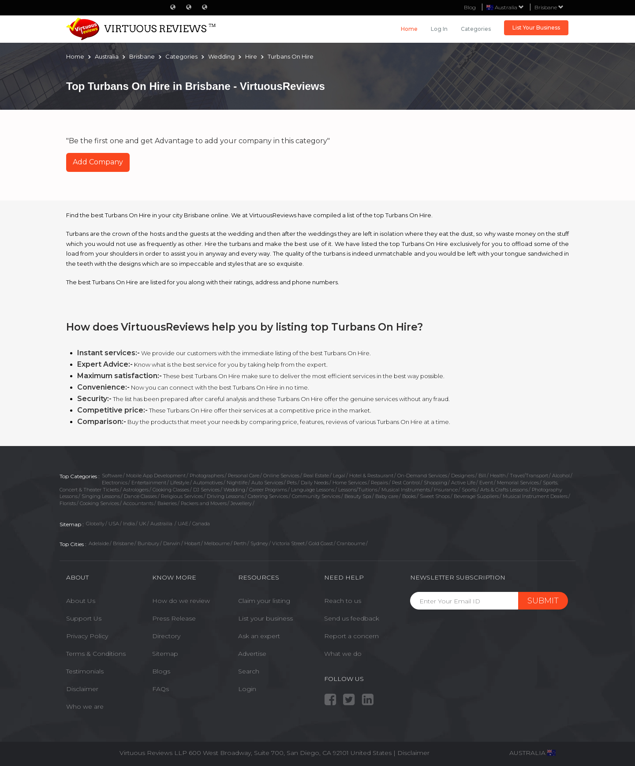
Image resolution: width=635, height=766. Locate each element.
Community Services (316, 496)
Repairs (379, 483)
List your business (265, 618)
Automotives (208, 483)
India (129, 524)
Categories (476, 29)
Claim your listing (264, 601)
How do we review (181, 601)
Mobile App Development (156, 475)
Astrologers (136, 490)
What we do (343, 654)
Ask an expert (259, 636)
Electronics (114, 483)
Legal (339, 475)
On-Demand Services (422, 475)
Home (409, 29)
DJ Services (206, 490)
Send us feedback (351, 618)
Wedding (234, 490)
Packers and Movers (204, 503)
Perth (240, 543)
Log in (439, 29)
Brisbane (549, 7)
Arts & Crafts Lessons (504, 490)
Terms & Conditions (96, 654)
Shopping (435, 483)
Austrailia (162, 524)
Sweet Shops (435, 496)
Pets (292, 483)
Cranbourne (351, 543)
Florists (68, 503)
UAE (183, 524)
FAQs (160, 689)
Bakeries (167, 503)
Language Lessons (312, 490)
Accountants (138, 503)
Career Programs (268, 490)
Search (248, 671)
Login (247, 689)
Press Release (174, 618)
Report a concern (351, 636)
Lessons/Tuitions (357, 490)
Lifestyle (179, 483)
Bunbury (148, 543)
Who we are (85, 706)
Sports (469, 490)
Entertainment (148, 483)
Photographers (207, 475)
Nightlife (237, 483)
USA (113, 524)
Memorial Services (518, 483)
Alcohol (561, 475)
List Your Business (536, 27)
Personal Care (243, 475)
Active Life (463, 483)
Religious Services (182, 496)
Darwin (171, 543)
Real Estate (316, 475)
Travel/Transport (529, 475)
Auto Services (267, 483)
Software (112, 475)
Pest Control (406, 483)
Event (486, 483)
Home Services (349, 483)
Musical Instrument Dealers (535, 496)
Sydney (259, 543)
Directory (166, 636)
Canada (201, 524)
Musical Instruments (405, 490)
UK (142, 524)
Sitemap (165, 654)
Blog (470, 7)
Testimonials (85, 671)
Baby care (386, 496)
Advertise (252, 654)
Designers (462, 475)
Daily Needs (315, 483)
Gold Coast (321, 543)
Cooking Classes (171, 490)
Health (498, 475)
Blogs (161, 671)
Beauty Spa (357, 496)
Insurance (446, 490)
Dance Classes (140, 496)
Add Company (98, 162)
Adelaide (99, 543)
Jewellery (241, 503)
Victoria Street (288, 543)
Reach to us (342, 601)
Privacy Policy (87, 636)
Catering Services (268, 496)
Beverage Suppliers (476, 496)
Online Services (281, 475)
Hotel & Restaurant (371, 475)
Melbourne (217, 543)
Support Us (83, 618)
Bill (482, 475)
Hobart (192, 543)
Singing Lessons (101, 496)
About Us (80, 601)
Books (409, 496)
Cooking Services (99, 503)
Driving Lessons (225, 496)
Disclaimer (82, 689)
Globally (95, 524)
